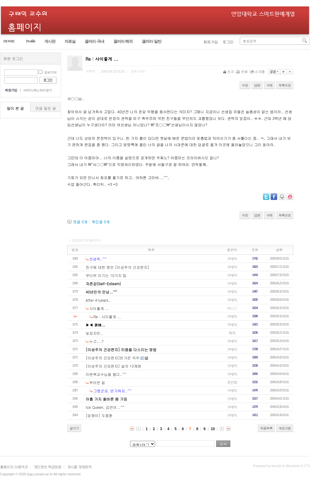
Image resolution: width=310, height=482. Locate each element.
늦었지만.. (94, 333)
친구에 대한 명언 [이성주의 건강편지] (117, 267)
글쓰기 (74, 428)
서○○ (232, 308)
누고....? (96, 341)
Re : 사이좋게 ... (107, 316)
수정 (245, 85)
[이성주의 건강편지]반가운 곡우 (113, 357)
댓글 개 (80, 221)
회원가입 (210, 41)
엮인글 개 (101, 221)
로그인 (228, 41)
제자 (232, 332)
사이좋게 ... (99, 308)
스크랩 (258, 71)
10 (213, 429)
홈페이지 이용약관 (14, 466)
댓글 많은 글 (45, 108)
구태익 (232, 258)
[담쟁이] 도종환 (99, 415)
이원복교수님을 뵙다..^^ (106, 374)
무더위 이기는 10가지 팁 (106, 275)
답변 (257, 85)
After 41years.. (98, 300)
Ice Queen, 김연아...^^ (105, 407)
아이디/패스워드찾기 (37, 90)
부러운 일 (97, 382)
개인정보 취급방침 (47, 466)
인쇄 (242, 71)
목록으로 (285, 85)
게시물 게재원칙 (79, 466)
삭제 (269, 85)
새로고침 (285, 428)
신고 (229, 71)
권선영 (232, 382)
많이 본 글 (15, 108)
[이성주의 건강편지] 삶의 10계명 (113, 366)
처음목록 (266, 428)
